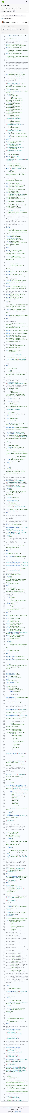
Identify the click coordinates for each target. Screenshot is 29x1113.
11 (9, 8)
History (13, 29)
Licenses (16, 1111)
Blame (8, 29)
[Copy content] (20, 29)
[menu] (10, 1111)
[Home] (3, 2)
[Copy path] (11, 18)
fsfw (4, 5)
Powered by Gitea (7, 1108)
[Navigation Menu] (26, 2)
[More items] (27, 11)
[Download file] (17, 29)
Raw (3, 29)
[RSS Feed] (2, 8)
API (20, 1111)
